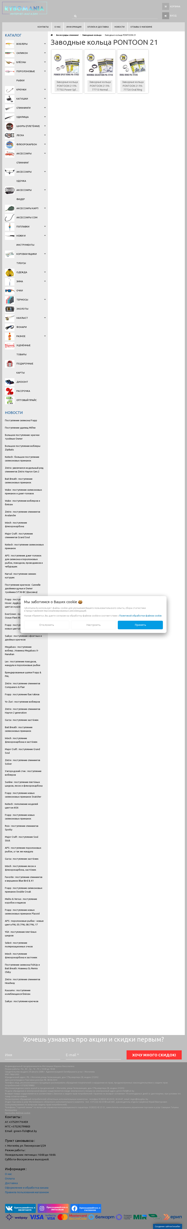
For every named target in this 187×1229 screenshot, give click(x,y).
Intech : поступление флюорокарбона (16, 524)
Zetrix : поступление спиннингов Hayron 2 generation (22, 711)
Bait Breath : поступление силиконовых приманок (19, 480)
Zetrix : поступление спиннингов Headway (22, 981)
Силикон (22, 53)
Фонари (21, 327)
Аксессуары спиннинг (24, 158)
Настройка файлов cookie (17, 1113)
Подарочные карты (24, 368)
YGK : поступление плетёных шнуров (21, 934)
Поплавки (22, 226)
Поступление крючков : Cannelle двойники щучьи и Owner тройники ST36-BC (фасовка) (23, 588)
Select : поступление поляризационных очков (19, 944)
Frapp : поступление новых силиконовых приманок (20, 817)
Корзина (175, 6)
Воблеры (22, 44)
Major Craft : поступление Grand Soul (22, 751)
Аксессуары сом (26, 217)
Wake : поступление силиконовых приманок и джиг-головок (23, 491)
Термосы (22, 299)
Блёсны (21, 62)
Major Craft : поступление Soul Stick (21, 839)
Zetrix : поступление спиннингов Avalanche (22, 513)
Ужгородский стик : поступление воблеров (23, 773)
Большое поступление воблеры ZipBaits (22, 448)
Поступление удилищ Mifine (20, 427)
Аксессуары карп (27, 208)
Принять (140, 624)
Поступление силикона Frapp (21, 420)
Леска (20, 135)
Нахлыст (22, 318)
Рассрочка (23, 391)
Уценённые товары (23, 350)
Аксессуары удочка (24, 176)
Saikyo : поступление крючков (21, 1001)
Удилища (22, 117)
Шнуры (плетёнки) (28, 126)
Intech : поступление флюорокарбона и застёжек (21, 740)
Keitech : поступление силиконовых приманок (24, 546)
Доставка (11, 1183)
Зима (19, 281)
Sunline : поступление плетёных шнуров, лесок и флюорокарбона (24, 784)
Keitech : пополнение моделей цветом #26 (21, 806)
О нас (8, 1173)
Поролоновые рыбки (25, 76)
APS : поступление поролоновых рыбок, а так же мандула (23, 849)
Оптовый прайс (26, 400)
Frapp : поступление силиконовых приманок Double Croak (23, 890)
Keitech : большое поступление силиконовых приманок (22, 459)
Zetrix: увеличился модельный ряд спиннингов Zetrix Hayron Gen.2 (24, 470)
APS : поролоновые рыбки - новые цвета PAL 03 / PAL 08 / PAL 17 (24, 923)
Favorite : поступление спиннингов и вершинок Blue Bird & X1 (23, 879)
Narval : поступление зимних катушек (20, 575)
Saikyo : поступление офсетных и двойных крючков (23, 638)
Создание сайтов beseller (167, 1226)
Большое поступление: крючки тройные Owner (22, 437)
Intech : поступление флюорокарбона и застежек (21, 955)
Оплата (10, 1178)
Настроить (93, 624)
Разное (20, 336)
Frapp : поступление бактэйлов (22, 694)
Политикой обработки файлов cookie (140, 615)
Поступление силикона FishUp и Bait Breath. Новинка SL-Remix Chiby (22, 968)
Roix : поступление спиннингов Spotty (21, 828)
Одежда (21, 272)
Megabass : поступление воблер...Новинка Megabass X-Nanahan (22, 650)
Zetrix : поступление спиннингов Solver (22, 762)
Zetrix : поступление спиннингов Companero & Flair (22, 685)
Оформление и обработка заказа (26, 1187)
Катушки (22, 98)
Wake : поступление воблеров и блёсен (22, 502)
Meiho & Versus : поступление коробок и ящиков (21, 901)
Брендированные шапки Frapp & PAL (23, 674)
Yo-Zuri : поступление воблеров (22, 701)
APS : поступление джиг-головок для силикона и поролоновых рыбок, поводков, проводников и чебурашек (24, 561)
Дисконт (22, 382)
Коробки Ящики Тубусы (26, 258)
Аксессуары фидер (24, 194)
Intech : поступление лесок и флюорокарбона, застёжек (20, 868)
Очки (19, 290)
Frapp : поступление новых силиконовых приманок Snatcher (23, 795)
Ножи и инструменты (25, 240)
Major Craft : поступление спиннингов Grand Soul (19, 535)
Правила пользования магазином (27, 1192)
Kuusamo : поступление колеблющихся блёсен (17, 992)
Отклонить (46, 624)
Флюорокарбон (26, 144)
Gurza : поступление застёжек (22, 720)
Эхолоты (22, 308)
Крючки (21, 89)
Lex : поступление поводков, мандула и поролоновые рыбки (22, 663)
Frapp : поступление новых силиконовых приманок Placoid (22, 912)
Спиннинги (23, 107)
